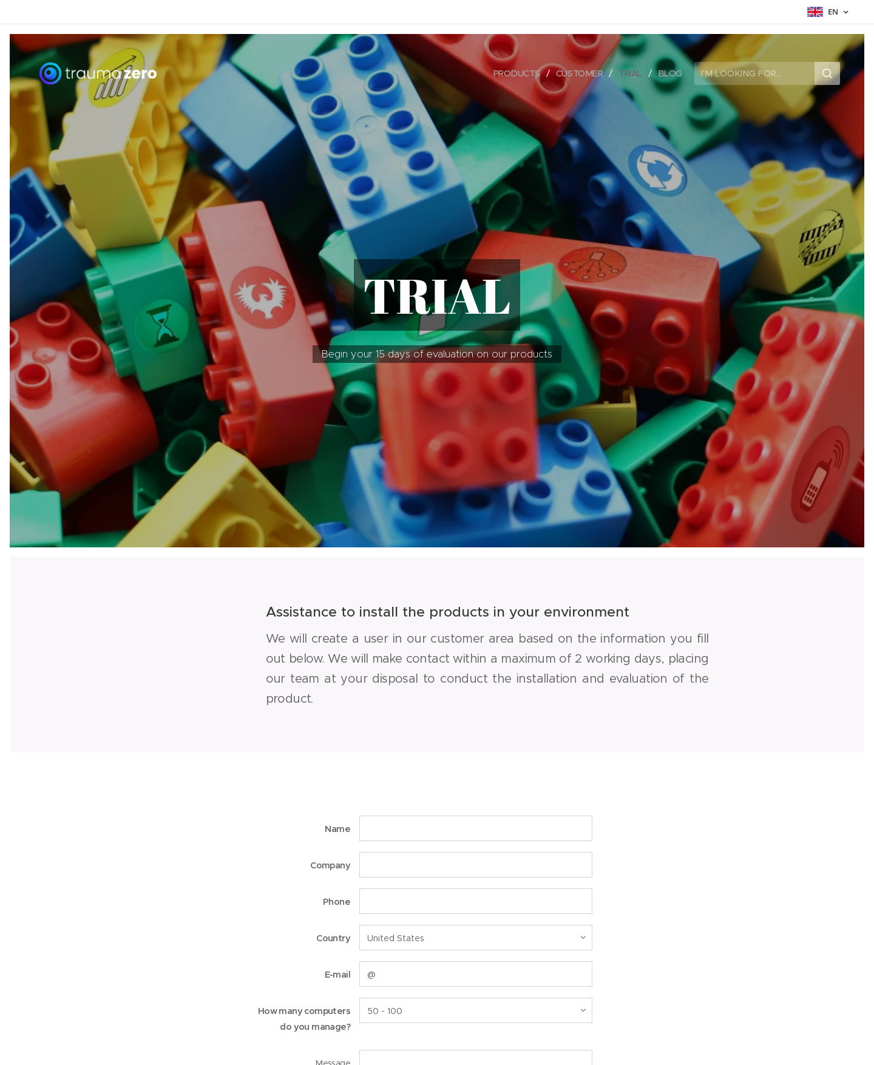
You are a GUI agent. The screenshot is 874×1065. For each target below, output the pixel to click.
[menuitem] (514, 73)
